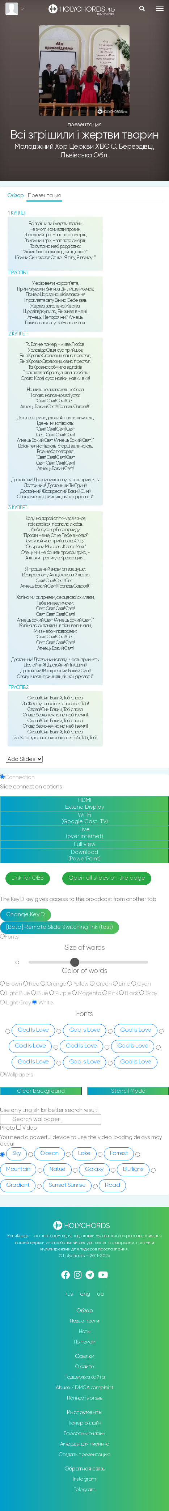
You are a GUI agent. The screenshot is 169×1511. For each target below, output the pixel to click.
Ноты (84, 1331)
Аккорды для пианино (84, 1444)
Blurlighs (133, 1169)
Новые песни (84, 1321)
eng (85, 1294)
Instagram (84, 1479)
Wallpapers (19, 1075)
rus (69, 1294)
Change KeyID (25, 915)
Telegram (85, 1489)
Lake (84, 1153)
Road (112, 1185)
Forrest (119, 1153)
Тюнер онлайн (84, 1423)
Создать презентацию (84, 1454)
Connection (19, 777)
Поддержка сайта (84, 1377)
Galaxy (94, 1169)
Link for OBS (28, 878)
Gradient (17, 1185)
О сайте (84, 1366)
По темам (85, 1342)
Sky (16, 1153)
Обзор (16, 195)
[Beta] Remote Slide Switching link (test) (59, 927)
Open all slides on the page (106, 878)
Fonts (12, 937)
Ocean (49, 1153)
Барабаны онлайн (84, 1433)
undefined (24, 759)
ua (100, 1294)
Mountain (18, 1169)
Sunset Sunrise (67, 1185)
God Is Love (33, 1030)
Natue (58, 1169)
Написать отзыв (84, 1398)
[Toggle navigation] (160, 8)
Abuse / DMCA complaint (84, 1387)
